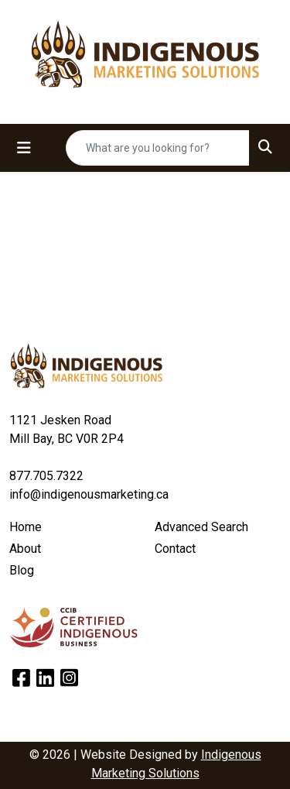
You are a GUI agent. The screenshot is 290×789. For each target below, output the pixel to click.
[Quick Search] (158, 148)
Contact (175, 548)
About (25, 548)
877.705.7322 (46, 475)
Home (25, 527)
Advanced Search (201, 527)
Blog (21, 570)
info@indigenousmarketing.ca (89, 494)
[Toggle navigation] (24, 148)
